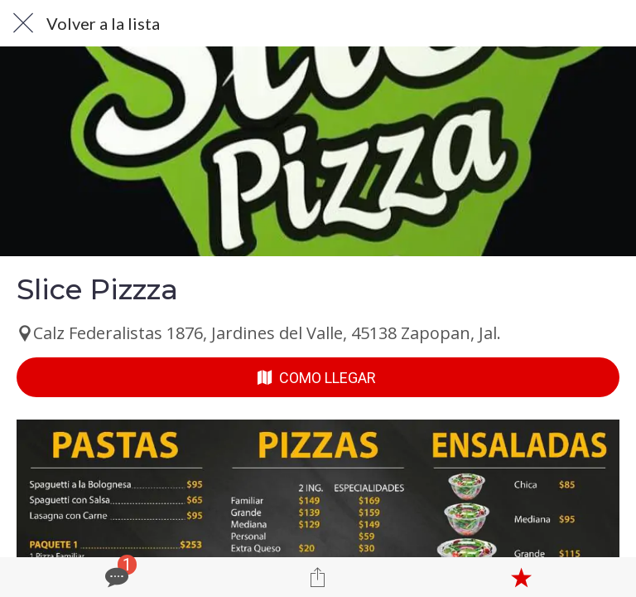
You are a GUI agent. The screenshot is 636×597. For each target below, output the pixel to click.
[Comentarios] (115, 577)
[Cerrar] (23, 23)
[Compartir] (318, 577)
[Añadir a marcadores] (521, 577)
